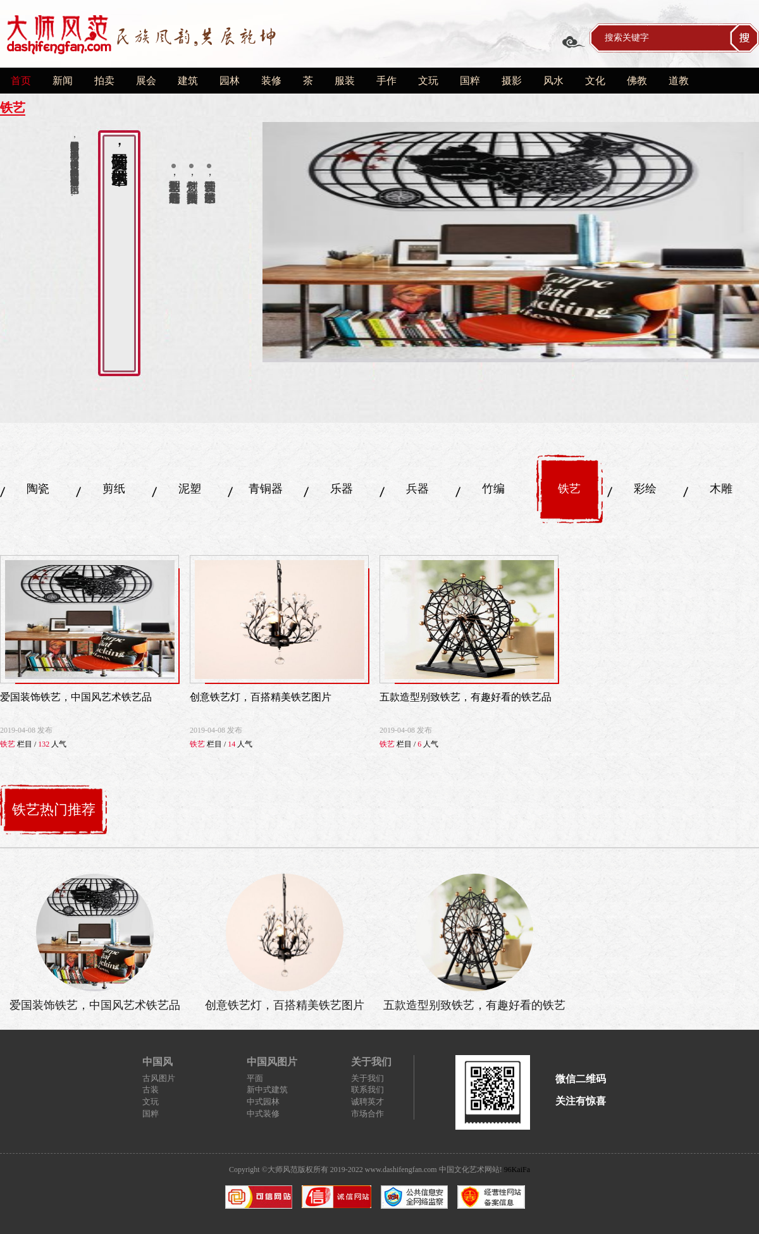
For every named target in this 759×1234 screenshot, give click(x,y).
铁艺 (569, 488)
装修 (271, 80)
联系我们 (367, 1089)
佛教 (637, 80)
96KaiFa (517, 1169)
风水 (553, 80)
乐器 (341, 488)
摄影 (512, 80)
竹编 (493, 488)
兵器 (417, 488)
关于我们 (367, 1078)
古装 (150, 1089)
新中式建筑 (267, 1089)
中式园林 (263, 1101)
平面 (255, 1078)
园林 (229, 80)
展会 (146, 80)
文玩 (428, 80)
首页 (21, 80)
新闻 (62, 80)
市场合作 (367, 1113)
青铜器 (266, 488)
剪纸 (113, 488)
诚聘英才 (367, 1101)
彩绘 (645, 488)
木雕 (721, 488)
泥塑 (189, 488)
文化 (595, 80)
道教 (679, 80)
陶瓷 (38, 488)
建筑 (188, 80)
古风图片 (158, 1078)
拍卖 (104, 80)
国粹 (470, 80)
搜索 (744, 37)
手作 (386, 80)
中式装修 (263, 1113)
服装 (345, 80)
